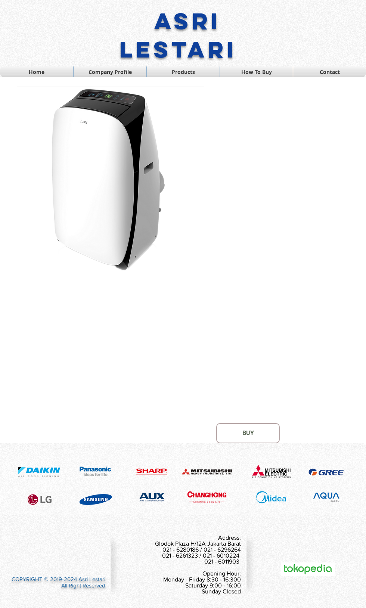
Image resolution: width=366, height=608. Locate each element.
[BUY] (248, 433)
